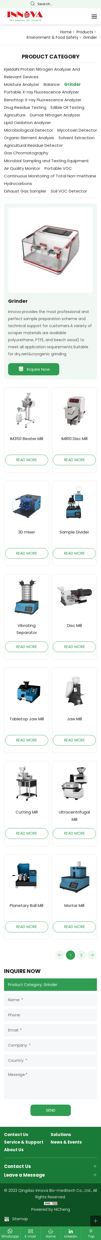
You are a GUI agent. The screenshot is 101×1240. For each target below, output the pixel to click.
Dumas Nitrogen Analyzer (55, 115)
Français (80, 4)
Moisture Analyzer (21, 84)
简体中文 (65, 4)
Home (66, 32)
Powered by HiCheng (50, 1209)
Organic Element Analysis (29, 138)
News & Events (66, 1142)
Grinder (90, 37)
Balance (52, 84)
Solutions (61, 1134)
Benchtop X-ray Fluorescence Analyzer (42, 100)
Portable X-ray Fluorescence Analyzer (41, 92)
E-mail (30, 1236)
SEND (50, 1110)
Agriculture (15, 115)
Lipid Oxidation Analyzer (27, 122)
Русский (95, 4)
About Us (14, 1149)
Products (84, 32)
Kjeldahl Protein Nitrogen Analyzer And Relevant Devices (42, 73)
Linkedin (70, 1236)
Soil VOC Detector (69, 191)
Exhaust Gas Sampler (25, 191)
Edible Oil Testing (67, 107)
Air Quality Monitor (22, 168)
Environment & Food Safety (52, 37)
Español (87, 4)
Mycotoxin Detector (77, 130)
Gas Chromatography (26, 153)
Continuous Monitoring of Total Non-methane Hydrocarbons (50, 179)
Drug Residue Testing (25, 107)
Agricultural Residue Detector (33, 145)
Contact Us (16, 1134)
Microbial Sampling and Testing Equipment (46, 161)
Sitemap (20, 1219)
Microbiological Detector (28, 130)
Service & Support (23, 1142)
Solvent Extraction (76, 138)
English (72, 4)
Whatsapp (10, 1236)
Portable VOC (58, 168)
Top (91, 1236)
